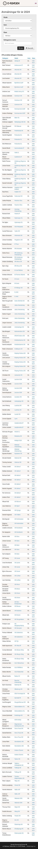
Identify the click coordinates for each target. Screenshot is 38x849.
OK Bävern (17, 501)
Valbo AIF (17, 789)
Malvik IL (17, 431)
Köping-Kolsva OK (19, 353)
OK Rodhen (17, 610)
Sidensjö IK (17, 685)
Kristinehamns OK (19, 340)
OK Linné (17, 558)
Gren (5, 25)
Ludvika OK (17, 405)
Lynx (15, 418)
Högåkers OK (18, 240)
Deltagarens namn (10, 40)
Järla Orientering (19, 305)
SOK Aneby (17, 719)
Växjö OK (17, 807)
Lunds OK (17, 414)
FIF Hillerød (17, 126)
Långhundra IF (18, 423)
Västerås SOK (18, 798)
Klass (5, 32)
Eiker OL (16, 117)
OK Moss (17, 584)
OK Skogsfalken (19, 619)
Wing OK (17, 811)
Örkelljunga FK (18, 829)
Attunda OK (17, 69)
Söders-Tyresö (18, 750)
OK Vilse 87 (17, 645)
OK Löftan (17, 575)
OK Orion (17, 593)
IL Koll (16, 292)
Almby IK (17, 61)
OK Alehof (17, 466)
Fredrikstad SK (18, 130)
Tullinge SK (17, 767)
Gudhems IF (18, 157)
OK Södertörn (18, 632)
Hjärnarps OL (18, 218)
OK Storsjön (18, 628)
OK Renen (17, 606)
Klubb (5, 17)
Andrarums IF (18, 65)
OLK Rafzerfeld (18, 672)
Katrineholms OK (19, 331)
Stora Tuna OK (18, 728)
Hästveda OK (18, 235)
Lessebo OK (18, 397)
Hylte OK (17, 231)
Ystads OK (17, 816)
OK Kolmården (18, 519)
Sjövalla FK (17, 698)
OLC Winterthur (19, 663)
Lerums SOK (18, 379)
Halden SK (17, 192)
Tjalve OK (17, 759)
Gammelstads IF (19, 148)
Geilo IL (16, 152)
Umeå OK (17, 785)
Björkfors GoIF (18, 82)
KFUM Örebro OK (19, 336)
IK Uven (16, 279)
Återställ (29, 48)
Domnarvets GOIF (19, 109)
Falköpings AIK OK (19, 122)
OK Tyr (16, 641)
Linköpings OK (18, 401)
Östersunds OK (19, 833)
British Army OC (19, 91)
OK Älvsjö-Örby (19, 650)
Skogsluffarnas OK (20, 702)
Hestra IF (17, 213)
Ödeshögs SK (18, 824)
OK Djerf (17, 506)
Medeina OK (18, 436)
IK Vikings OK (18, 287)
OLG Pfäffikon (18, 667)
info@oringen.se (31, 846)
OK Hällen (17, 514)
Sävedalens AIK (19, 741)
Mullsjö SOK (18, 440)
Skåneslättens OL (19, 706)
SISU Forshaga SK (19, 693)
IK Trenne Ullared (19, 274)
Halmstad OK (18, 196)
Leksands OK (18, 375)
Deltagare (5, 58)
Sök (21, 48)
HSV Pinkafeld (18, 226)
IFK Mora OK (18, 261)
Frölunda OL (18, 135)
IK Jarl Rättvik (18, 270)
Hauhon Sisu (18, 200)
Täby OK (17, 781)
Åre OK (16, 820)
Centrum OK (18, 96)
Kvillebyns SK (18, 349)
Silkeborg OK (18, 689)
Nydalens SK (18, 453)
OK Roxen (17, 615)
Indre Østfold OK (19, 301)
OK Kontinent (18, 528)
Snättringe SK (18, 715)
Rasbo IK (17, 676)
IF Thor (16, 244)
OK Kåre (16, 536)
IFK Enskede (18, 248)
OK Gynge (17, 510)
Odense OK (17, 458)
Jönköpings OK (19, 327)
